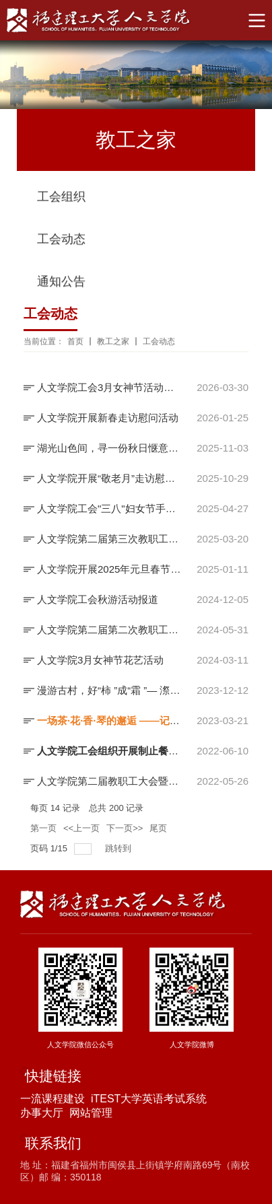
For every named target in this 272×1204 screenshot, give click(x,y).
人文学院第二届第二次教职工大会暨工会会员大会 (109, 629)
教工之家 (113, 342)
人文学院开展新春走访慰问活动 (107, 417)
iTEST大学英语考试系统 (149, 1098)
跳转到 (119, 848)
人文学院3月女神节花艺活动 (100, 660)
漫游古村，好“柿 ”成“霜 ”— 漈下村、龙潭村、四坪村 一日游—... (109, 690)
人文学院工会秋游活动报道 (97, 599)
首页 (75, 342)
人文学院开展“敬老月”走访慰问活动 (109, 478)
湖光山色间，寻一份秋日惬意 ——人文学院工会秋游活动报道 (109, 448)
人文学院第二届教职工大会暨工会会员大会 (109, 781)
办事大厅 (41, 1113)
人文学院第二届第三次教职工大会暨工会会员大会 (109, 538)
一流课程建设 (52, 1098)
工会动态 (61, 241)
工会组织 (61, 198)
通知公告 (61, 283)
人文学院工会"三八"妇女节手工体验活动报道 (109, 508)
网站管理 (90, 1113)
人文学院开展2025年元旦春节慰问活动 (109, 569)
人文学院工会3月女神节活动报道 (109, 387)
